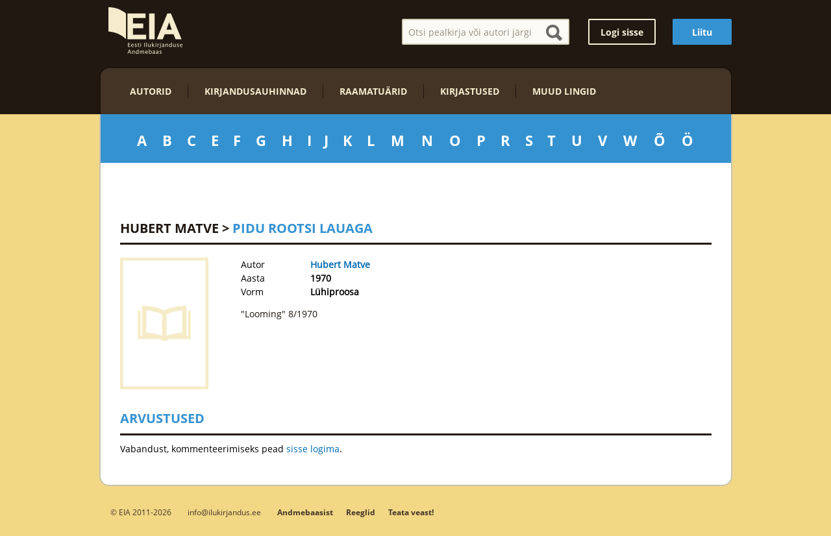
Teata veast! (411, 512)
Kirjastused (469, 91)
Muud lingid (564, 91)
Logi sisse (622, 32)
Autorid (150, 91)
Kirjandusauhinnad (255, 91)
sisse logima (313, 449)
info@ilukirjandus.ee (224, 512)
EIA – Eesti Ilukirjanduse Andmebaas (145, 30)
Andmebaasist (305, 512)
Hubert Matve (169, 228)
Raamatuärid (373, 91)
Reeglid (360, 512)
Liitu (702, 32)
